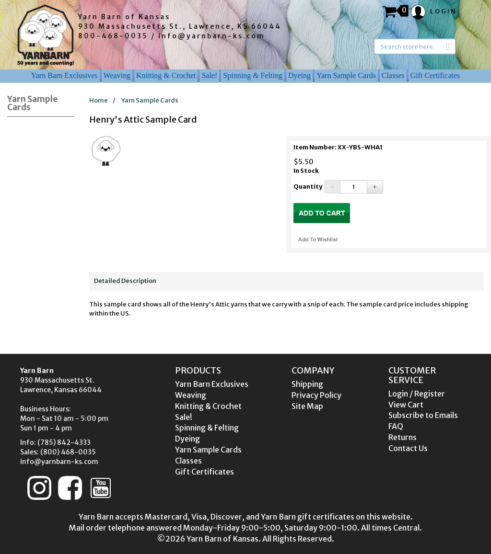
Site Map (307, 406)
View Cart (405, 404)
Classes (393, 75)
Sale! (209, 75)
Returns (402, 437)
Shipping (307, 384)
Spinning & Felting (252, 75)
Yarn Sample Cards (346, 75)
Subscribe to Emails (423, 415)
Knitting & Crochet (166, 75)
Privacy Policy (316, 395)
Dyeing (299, 75)
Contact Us (408, 448)
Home (98, 100)
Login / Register (416, 393)
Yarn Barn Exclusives (64, 75)
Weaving (117, 75)
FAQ (395, 426)
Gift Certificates (435, 75)
